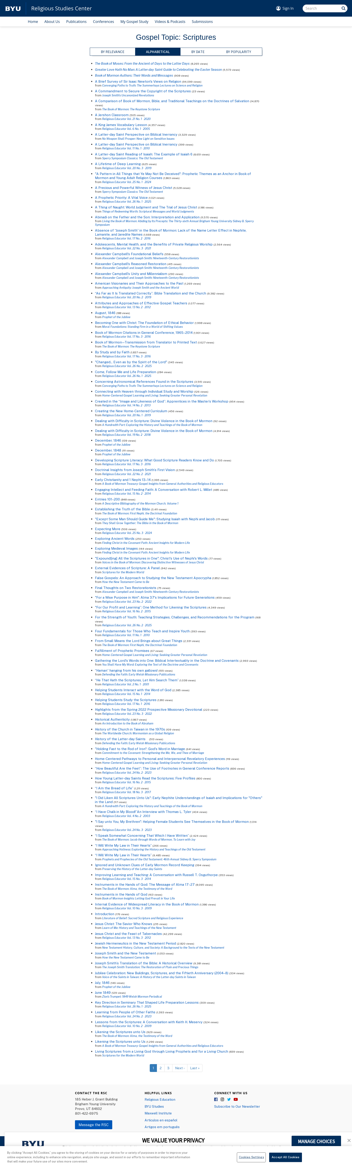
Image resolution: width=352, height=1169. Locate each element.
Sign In (288, 8)
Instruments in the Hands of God (121, 894)
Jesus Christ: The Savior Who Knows (123, 924)
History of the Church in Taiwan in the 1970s (130, 729)
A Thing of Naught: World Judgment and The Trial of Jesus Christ (146, 207)
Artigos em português (162, 1127)
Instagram (223, 1099)
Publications (76, 21)
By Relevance (112, 52)
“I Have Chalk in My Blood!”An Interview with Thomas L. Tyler (143, 812)
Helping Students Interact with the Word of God (133, 690)
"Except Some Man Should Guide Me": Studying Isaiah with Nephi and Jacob (155, 519)
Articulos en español (161, 1120)
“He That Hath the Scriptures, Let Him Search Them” (136, 680)
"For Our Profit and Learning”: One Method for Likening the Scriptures (151, 607)
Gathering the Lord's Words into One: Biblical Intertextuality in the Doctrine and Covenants (167, 660)
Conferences (103, 21)
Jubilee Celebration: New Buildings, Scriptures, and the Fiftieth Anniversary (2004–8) (161, 973)
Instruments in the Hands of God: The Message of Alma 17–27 (145, 884)
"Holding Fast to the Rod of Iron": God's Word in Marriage (140, 749)
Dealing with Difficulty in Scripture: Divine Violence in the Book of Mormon (153, 421)
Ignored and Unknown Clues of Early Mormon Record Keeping (144, 865)
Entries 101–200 (107, 499)
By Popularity (238, 52)
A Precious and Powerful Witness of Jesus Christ (133, 188)
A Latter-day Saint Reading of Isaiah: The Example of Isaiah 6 (143, 154)
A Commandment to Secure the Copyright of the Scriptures (143, 91)
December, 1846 (108, 440)
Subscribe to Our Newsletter (237, 1106)
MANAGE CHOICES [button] (316, 1141)
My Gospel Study (134, 21)
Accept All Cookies (285, 1160)
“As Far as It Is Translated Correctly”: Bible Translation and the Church (150, 293)
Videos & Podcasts (170, 21)
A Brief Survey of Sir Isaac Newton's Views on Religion (138, 81)
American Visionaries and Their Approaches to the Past (139, 283)
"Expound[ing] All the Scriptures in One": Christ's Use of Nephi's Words (151, 558)
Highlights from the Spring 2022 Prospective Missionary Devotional (148, 709)
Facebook (216, 1099)
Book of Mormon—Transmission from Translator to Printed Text (146, 342)
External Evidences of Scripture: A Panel (127, 568)
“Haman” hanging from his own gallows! (126, 670)
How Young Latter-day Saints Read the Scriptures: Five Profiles (145, 778)
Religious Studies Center (61, 8)
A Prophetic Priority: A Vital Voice (121, 197)
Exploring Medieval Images (116, 548)
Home (33, 21)
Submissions (202, 21)
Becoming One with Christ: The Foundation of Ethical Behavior (144, 323)
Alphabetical (158, 52)
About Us (52, 21)
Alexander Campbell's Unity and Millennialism (131, 274)
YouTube (236, 1099)
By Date (198, 52)
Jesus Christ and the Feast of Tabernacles (128, 934)
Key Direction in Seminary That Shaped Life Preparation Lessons (147, 1002)
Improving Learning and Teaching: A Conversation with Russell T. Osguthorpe (156, 875)
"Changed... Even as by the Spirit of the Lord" (131, 362)
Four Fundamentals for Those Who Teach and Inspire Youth (142, 631)
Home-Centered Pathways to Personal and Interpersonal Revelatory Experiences (160, 759)
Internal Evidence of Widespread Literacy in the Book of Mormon (147, 904)
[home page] (13, 8)
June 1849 (103, 992)
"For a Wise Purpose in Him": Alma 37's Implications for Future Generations (155, 597)
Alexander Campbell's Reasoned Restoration (130, 264)
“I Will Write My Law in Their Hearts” (123, 845)
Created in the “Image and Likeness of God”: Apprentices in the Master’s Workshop (161, 401)
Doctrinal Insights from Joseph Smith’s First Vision (135, 470)
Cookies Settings (251, 1160)
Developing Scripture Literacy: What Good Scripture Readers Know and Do (154, 460)
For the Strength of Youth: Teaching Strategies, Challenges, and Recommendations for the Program (174, 617)
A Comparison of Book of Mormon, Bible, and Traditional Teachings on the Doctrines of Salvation (172, 101)
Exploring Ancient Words (114, 538)
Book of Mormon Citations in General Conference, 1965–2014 (144, 332)
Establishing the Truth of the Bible (122, 509)
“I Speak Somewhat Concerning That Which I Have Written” (142, 835)
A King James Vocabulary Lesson (121, 125)
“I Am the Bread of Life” (114, 788)
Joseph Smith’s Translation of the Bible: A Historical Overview (143, 963)
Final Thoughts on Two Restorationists (125, 588)
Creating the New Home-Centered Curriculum (131, 411)
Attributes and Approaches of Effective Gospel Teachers (141, 303)
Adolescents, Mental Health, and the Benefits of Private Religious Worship (154, 244)
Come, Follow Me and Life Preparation (125, 372)
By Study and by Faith (112, 352)
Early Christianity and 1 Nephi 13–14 (123, 480)
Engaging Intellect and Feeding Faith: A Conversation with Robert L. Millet (153, 489)
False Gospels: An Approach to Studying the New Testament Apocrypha (153, 578)
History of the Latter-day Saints (121, 739)
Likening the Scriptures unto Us (120, 1032)
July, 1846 (102, 983)
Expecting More (107, 529)
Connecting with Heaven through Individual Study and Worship (144, 391)
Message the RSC (94, 1125)
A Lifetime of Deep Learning (118, 164)
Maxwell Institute (158, 1113)
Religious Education (160, 1099)
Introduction (104, 914)
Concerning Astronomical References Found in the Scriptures (144, 381)
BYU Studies (154, 1106)
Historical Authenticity (112, 719)
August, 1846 (105, 313)
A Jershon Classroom (112, 115)
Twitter (229, 1099)
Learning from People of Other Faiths (125, 1012)
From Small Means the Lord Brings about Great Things (138, 641)
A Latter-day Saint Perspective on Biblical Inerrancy (136, 134)
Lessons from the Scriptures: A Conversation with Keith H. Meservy (148, 1022)
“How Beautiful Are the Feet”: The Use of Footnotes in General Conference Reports (162, 768)
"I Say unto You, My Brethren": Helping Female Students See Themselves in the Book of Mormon (172, 821)
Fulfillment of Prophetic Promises (122, 651)
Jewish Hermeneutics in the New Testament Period (135, 943)
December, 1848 (108, 450)
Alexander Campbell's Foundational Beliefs (129, 254)
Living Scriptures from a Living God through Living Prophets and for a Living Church (161, 1051)
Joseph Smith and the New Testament (125, 953)
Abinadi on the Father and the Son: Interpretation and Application (147, 217)
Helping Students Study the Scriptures (125, 700)
